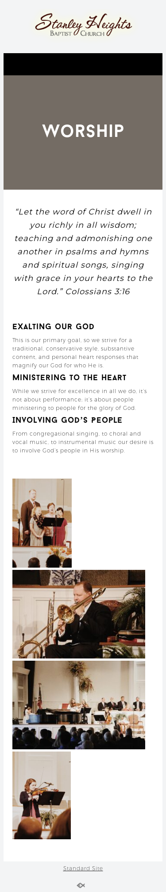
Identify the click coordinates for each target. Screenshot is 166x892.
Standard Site (83, 868)
